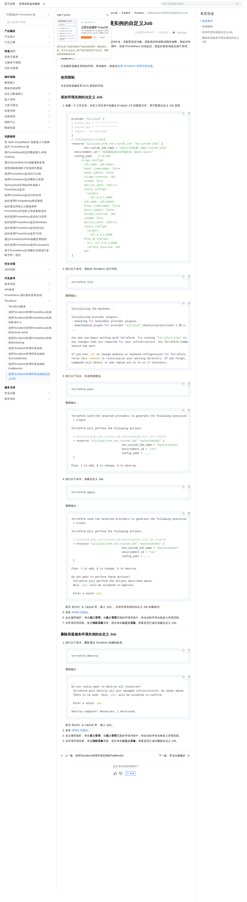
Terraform (139, 25)
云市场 (91, 6)
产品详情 (163, 44)
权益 (72, 6)
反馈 (130, 802)
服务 (110, 6)
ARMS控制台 (80, 639)
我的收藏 (181, 44)
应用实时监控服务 (29, 15)
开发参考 (125, 25)
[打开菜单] (6, 6)
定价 (81, 6)
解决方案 (60, 6)
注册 (222, 6)
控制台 (213, 6)
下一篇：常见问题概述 (174, 784)
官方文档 (10, 15)
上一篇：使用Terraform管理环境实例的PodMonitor (92, 784)
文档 (196, 6)
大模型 (38, 6)
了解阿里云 (123, 6)
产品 (48, 6)
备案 (204, 6)
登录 (236, 6)
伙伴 (101, 6)
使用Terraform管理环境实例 (134, 78)
